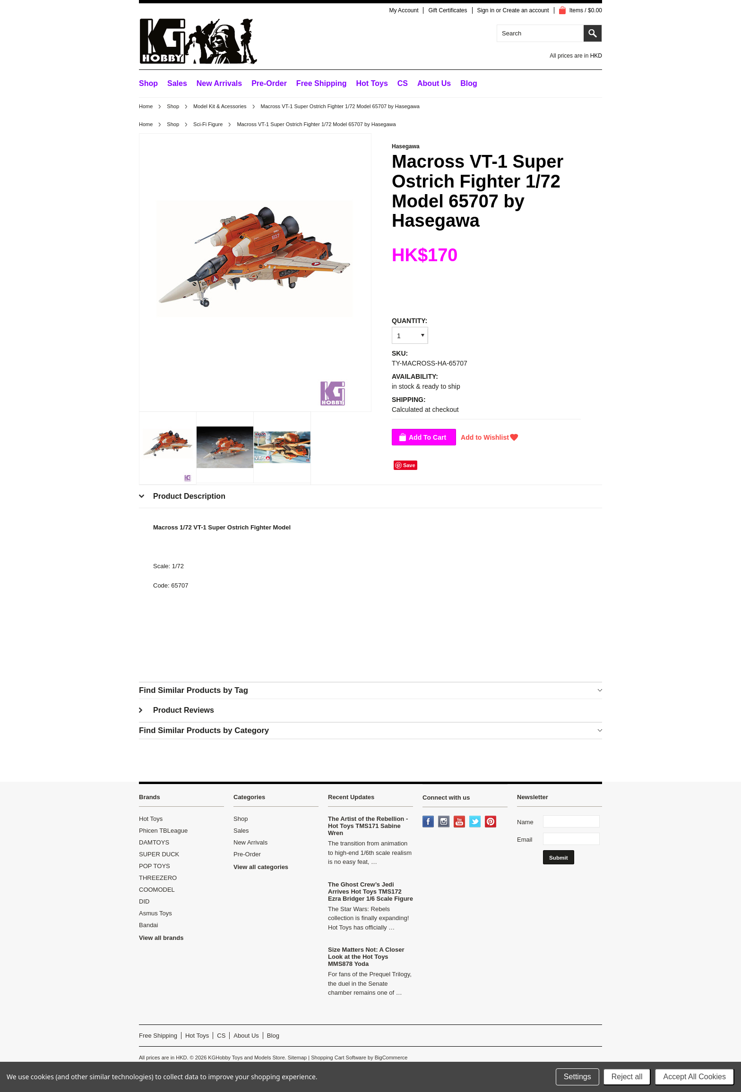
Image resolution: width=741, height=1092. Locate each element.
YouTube (460, 822)
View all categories (260, 866)
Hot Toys (151, 818)
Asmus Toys (155, 913)
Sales (177, 83)
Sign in (486, 10)
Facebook (429, 822)
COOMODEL (157, 889)
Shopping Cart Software (338, 1057)
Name (525, 822)
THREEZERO (158, 877)
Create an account (526, 10)
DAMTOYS (154, 842)
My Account (403, 10)
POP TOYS (154, 866)
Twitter (476, 822)
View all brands (161, 937)
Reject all (627, 1077)
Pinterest (491, 822)
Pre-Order (269, 83)
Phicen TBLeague (163, 830)
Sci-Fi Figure (208, 124)
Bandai (148, 925)
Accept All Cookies (694, 1077)
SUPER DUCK (159, 854)
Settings (577, 1077)
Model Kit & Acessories (220, 106)
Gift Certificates (447, 10)
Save (409, 465)
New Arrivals (219, 83)
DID (144, 901)
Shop (148, 83)
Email (525, 839)
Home (146, 106)
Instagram (444, 822)
